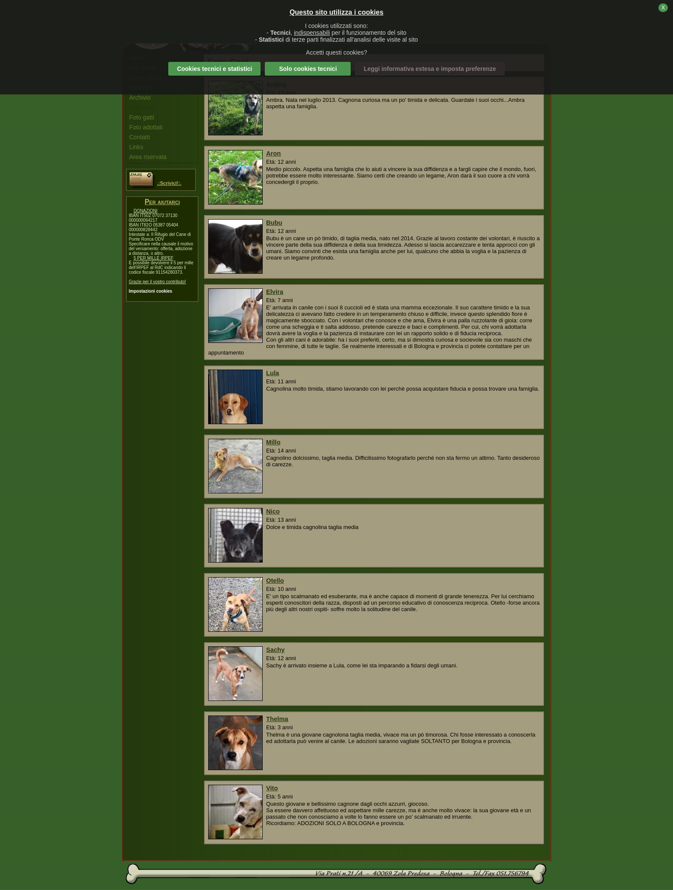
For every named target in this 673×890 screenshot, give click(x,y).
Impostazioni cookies (150, 291)
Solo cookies (308, 68)
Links (136, 147)
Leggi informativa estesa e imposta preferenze (430, 68)
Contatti (139, 137)
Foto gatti (141, 117)
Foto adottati (146, 127)
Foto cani (141, 107)
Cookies (214, 68)
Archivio (140, 97)
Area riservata (148, 156)
